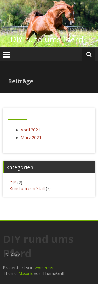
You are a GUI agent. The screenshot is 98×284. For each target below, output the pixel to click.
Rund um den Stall (27, 188)
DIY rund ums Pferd (46, 39)
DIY (12, 183)
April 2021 (30, 130)
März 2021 (31, 138)
